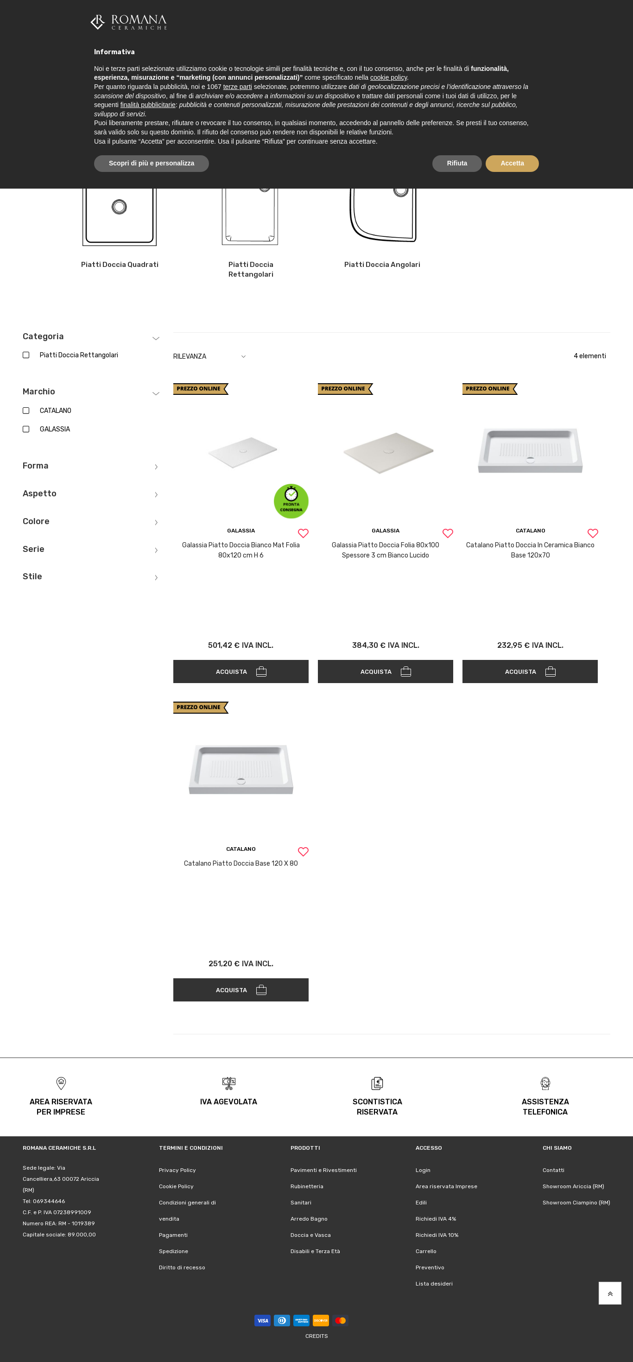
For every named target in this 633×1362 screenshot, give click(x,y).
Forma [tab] (36, 466)
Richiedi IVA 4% (436, 1219)
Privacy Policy (177, 1170)
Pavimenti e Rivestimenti (324, 1170)
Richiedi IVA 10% (437, 1235)
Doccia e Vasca (311, 1235)
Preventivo (430, 1267)
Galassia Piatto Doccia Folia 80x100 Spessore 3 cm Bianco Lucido (385, 550)
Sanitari (301, 1202)
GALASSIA (55, 429)
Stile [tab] (32, 577)
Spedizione (173, 1251)
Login (423, 1170)
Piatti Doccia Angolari (382, 264)
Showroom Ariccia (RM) (573, 1186)
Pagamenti (173, 1235)
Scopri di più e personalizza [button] (151, 163)
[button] (303, 534)
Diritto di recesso (182, 1267)
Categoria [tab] (43, 336)
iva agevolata (228, 1101)
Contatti (553, 1170)
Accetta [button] (512, 163)
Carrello (426, 1251)
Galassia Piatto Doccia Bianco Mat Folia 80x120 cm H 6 (241, 550)
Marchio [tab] (39, 392)
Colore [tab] (36, 521)
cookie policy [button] (388, 77)
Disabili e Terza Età (315, 1251)
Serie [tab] (33, 549)
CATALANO (55, 411)
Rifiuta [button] (457, 163)
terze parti (237, 86)
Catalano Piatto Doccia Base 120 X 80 (241, 864)
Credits (316, 1336)
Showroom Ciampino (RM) (576, 1202)
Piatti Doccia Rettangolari (251, 269)
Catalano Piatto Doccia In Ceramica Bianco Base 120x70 (530, 550)
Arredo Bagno (309, 1219)
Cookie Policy (176, 1186)
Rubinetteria (307, 1186)
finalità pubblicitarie (148, 104)
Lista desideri (434, 1283)
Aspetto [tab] (40, 494)
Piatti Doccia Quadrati (119, 264)
